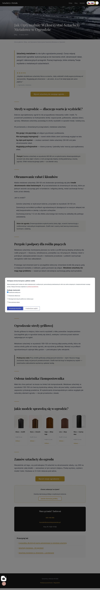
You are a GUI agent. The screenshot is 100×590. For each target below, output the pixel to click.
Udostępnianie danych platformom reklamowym (20, 299)
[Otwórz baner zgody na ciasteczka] (4, 584)
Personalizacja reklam (13, 302)
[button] (97, 2)
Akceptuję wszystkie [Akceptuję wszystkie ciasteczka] (15, 308)
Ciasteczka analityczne (13, 292)
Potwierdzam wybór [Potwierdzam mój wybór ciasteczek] (32, 308)
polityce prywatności (32, 286)
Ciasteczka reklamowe (13, 295)
